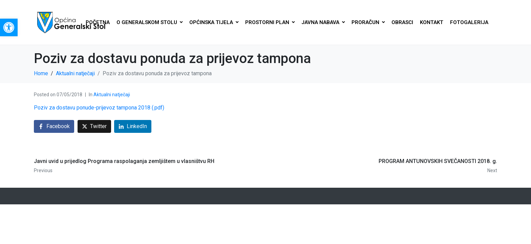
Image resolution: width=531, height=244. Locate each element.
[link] (9, 27)
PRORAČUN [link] (368, 22)
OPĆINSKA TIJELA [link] (213, 22)
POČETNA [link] (98, 22)
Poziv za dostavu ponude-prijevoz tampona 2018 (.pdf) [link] (99, 107)
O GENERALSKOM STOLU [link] (149, 22)
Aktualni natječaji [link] (111, 94)
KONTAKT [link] (431, 22)
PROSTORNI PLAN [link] (270, 22)
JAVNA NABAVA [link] (323, 22)
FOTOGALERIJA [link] (469, 22)
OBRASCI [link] (402, 22)
